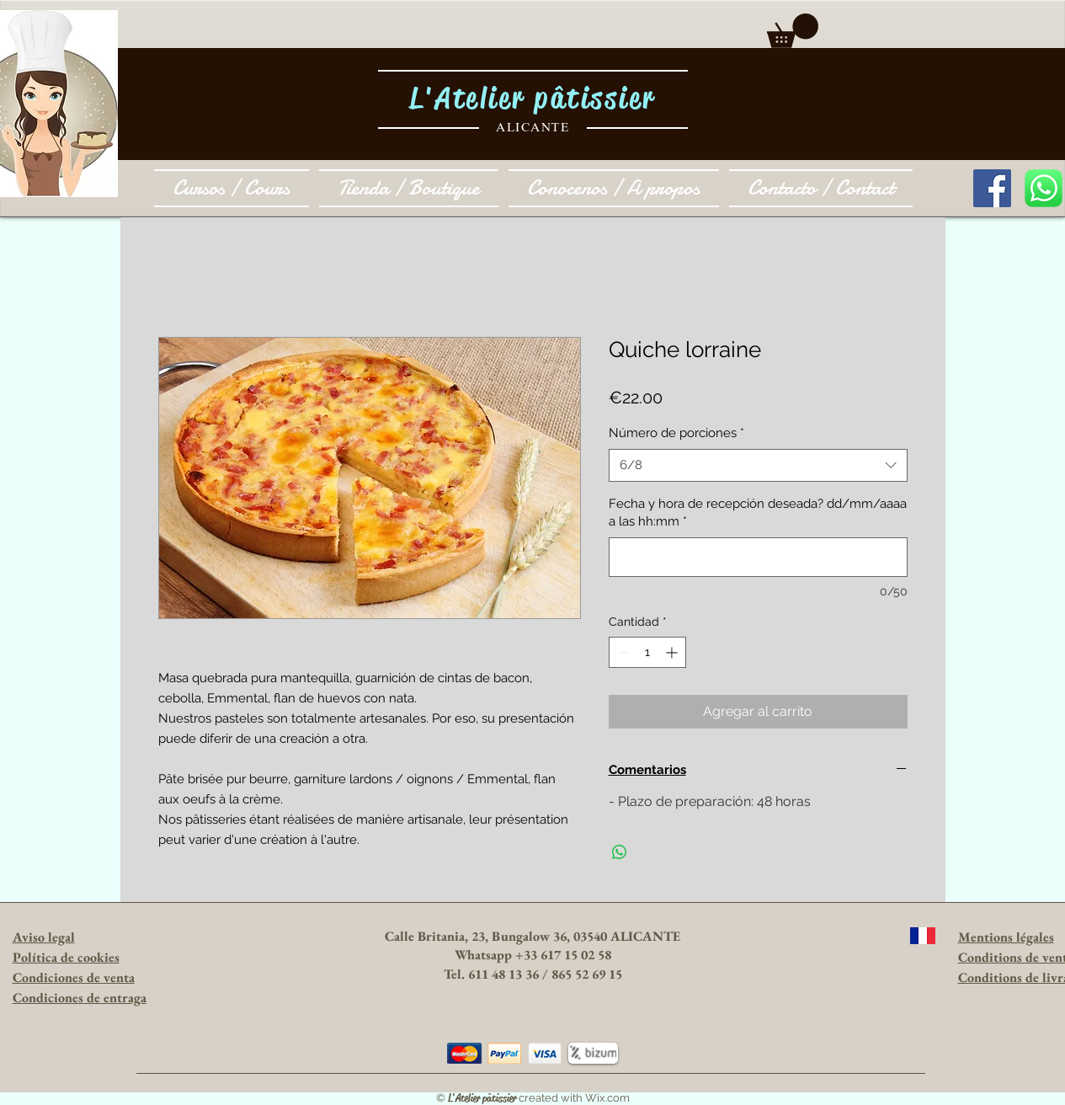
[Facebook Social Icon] (992, 188)
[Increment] (673, 652)
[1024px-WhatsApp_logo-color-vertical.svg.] (1043, 188)
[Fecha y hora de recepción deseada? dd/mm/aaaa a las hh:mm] (758, 557)
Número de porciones (676, 432)
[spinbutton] (647, 652)
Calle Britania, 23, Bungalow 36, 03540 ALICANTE (532, 936)
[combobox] (758, 465)
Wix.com (607, 1098)
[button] (792, 30)
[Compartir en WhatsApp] (620, 852)
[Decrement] (621, 652)
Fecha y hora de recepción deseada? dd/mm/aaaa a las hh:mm (758, 512)
